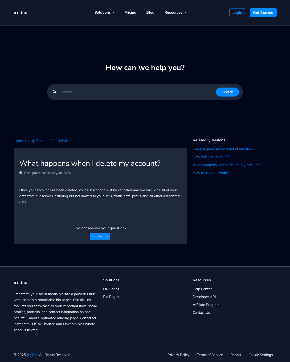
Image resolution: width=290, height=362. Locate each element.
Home (18, 141)
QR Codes (111, 289)
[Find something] (137, 92)
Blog (150, 12)
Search (227, 92)
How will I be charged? (211, 157)
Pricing (130, 12)
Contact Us (201, 312)
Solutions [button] (103, 12)
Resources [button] (174, 12)
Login (237, 12)
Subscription (61, 141)
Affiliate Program (206, 305)
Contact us (100, 236)
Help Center (37, 141)
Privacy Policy (178, 355)
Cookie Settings (261, 355)
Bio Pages (111, 297)
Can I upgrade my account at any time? (223, 149)
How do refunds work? (211, 172)
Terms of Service (210, 355)
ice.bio (32, 355)
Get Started (263, 12)
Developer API (204, 297)
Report (235, 355)
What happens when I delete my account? (226, 165)
